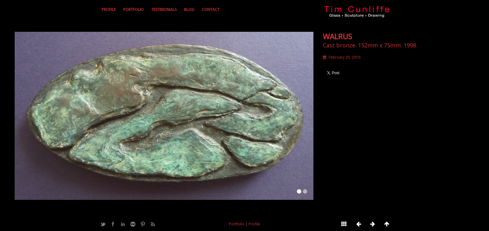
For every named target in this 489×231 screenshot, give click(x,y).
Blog (189, 9)
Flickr (133, 224)
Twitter (103, 224)
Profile (109, 9)
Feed (153, 224)
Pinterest (143, 224)
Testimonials (164, 9)
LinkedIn (123, 224)
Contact (211, 9)
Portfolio (133, 9)
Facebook (113, 224)
